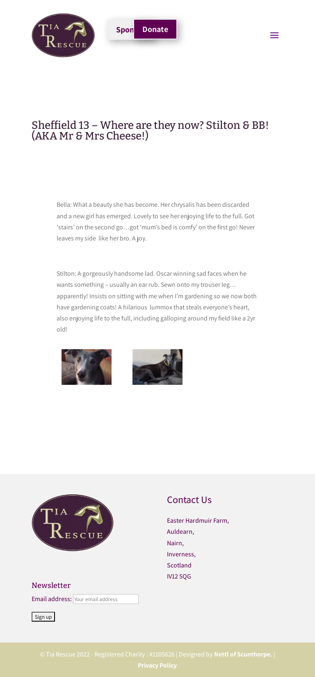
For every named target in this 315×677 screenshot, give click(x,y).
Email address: (52, 599)
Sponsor (131, 29)
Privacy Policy (157, 665)
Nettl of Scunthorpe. (243, 654)
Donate (155, 29)
